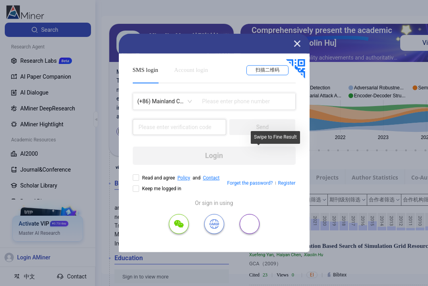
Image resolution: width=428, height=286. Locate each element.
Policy (183, 178)
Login (214, 155)
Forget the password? (250, 183)
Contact (211, 178)
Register (287, 183)
